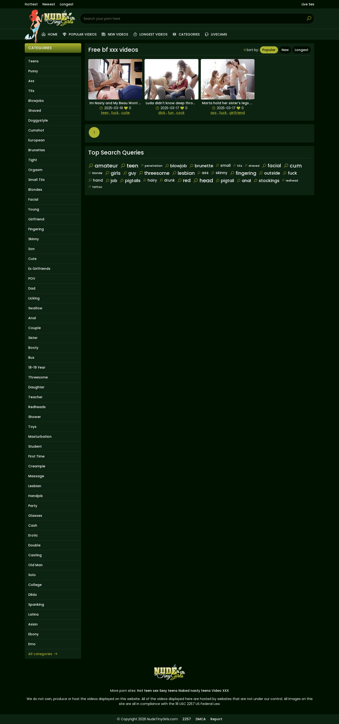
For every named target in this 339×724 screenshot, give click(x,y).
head (203, 180)
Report (216, 719)
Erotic (33, 535)
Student (35, 446)
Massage (36, 476)
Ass (31, 81)
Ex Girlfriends (39, 268)
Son (31, 249)
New (285, 50)
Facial (33, 199)
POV (31, 278)
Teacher (35, 397)
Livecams (215, 34)
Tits (31, 90)
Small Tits (36, 179)
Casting (35, 555)
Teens (33, 61)
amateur (103, 165)
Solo (32, 575)
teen (105, 112)
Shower (34, 416)
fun (171, 112)
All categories (43, 654)
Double (34, 545)
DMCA (201, 719)
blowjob (176, 166)
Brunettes (36, 150)
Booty (33, 347)
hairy (150, 180)
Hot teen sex (147, 690)
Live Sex (308, 4)
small (223, 165)
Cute (32, 258)
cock (180, 112)
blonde (95, 173)
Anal (32, 318)
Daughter (36, 387)
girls (113, 173)
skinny (219, 172)
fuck (115, 112)
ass (213, 112)
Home (49, 34)
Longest (66, 4)
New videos (114, 34)
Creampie (36, 466)
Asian (33, 624)
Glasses (35, 515)
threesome (154, 173)
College (35, 584)
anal (243, 180)
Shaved (34, 110)
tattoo (95, 187)
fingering (243, 173)
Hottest (31, 4)
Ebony (33, 634)
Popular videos (79, 34)
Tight (32, 160)
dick (161, 112)
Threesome (38, 377)
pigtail (224, 180)
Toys (32, 426)
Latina (33, 614)
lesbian (183, 173)
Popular (269, 50)
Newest (48, 4)
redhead (290, 181)
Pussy (33, 71)
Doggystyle (38, 120)
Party (32, 505)
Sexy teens (168, 690)
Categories (186, 34)
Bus (31, 357)
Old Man (35, 565)
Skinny (33, 239)
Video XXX (220, 690)
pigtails (130, 180)
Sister (33, 337)
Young (33, 209)
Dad (31, 288)
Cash (32, 525)
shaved (252, 166)
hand (95, 180)
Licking (34, 298)
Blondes (35, 189)
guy (129, 173)
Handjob (35, 495)
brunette (201, 166)
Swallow (35, 308)
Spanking (36, 604)
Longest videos (150, 34)
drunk (167, 180)
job (111, 180)
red (184, 180)
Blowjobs (36, 100)
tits (237, 166)
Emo (32, 644)
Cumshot (36, 130)
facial (271, 165)
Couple (34, 328)
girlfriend (237, 112)
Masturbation (40, 436)
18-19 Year (36, 367)
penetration (151, 166)
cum (292, 165)
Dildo (32, 594)
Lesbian (34, 486)
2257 (186, 719)
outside (269, 173)
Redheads (37, 407)
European (36, 140)
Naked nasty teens (194, 690)
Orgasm (35, 169)
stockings (266, 180)
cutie (125, 112)
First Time (36, 456)
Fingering (36, 229)
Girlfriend (36, 219)
